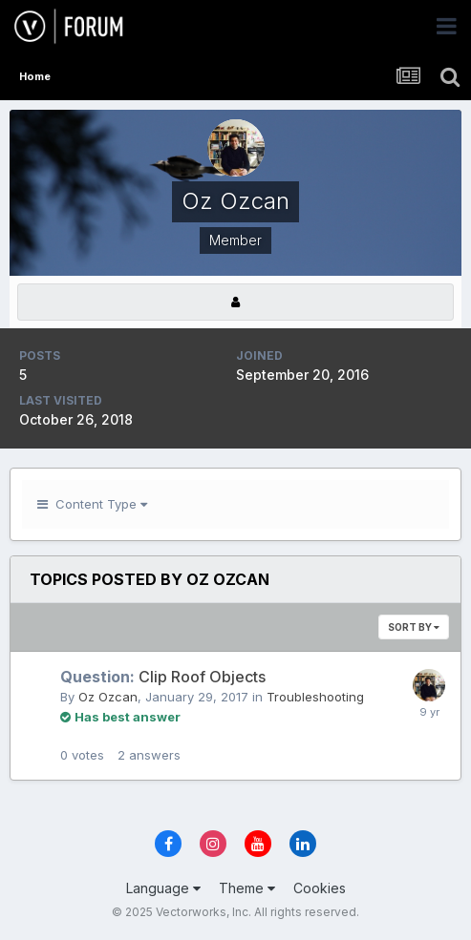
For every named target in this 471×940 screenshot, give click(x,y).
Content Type (92, 504)
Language (163, 888)
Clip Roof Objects (163, 676)
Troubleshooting (315, 696)
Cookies (319, 888)
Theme (247, 888)
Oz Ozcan (108, 696)
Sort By (413, 627)
